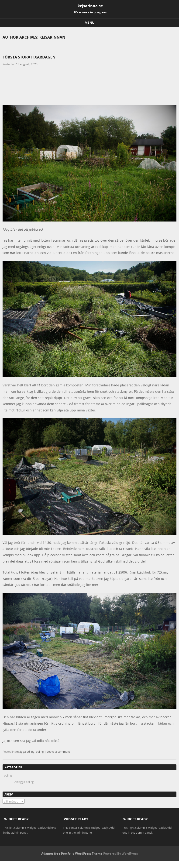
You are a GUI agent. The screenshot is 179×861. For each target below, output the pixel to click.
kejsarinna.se (90, 5)
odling (40, 751)
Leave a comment (58, 751)
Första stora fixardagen (29, 57)
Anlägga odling (24, 751)
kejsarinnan (52, 37)
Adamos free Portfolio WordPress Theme (72, 853)
